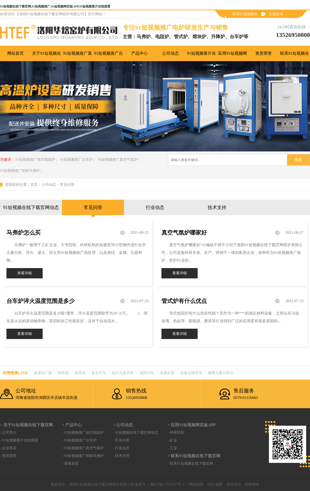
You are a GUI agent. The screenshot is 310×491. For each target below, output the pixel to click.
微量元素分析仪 (220, 373)
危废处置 (167, 373)
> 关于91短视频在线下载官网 (26, 425)
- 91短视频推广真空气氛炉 (83, 448)
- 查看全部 (70, 463)
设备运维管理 (191, 373)
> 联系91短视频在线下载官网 (193, 456)
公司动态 (49, 185)
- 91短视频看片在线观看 (19, 440)
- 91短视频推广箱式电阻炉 (83, 432)
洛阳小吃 (147, 373)
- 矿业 (172, 440)
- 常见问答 (121, 440)
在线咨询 (276, 14)
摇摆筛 (80, 373)
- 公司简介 (8, 432)
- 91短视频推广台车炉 (79, 440)
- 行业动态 (121, 448)
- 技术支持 (121, 456)
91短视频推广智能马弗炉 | (20, 171)
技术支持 (217, 207)
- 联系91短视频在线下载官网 (190, 463)
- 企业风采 (8, 448)
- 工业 (172, 448)
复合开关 (98, 373)
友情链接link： (15, 373)
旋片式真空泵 (123, 373)
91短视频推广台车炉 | (77, 160)
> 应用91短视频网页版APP (191, 425)
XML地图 (214, 484)
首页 (34, 185)
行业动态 (155, 207)
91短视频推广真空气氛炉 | (118, 160)
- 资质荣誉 (8, 456)
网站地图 (196, 484)
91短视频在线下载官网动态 (31, 207)
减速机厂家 (43, 373)
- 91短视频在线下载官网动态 (135, 432)
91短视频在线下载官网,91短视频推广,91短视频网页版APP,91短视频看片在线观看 (55, 6)
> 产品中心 (72, 425)
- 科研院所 (175, 432)
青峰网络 (252, 484)
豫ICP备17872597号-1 (166, 484)
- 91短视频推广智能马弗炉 (83, 456)
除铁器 (63, 373)
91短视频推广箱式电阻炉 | (36, 160)
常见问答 (67, 185)
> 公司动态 (123, 425)
